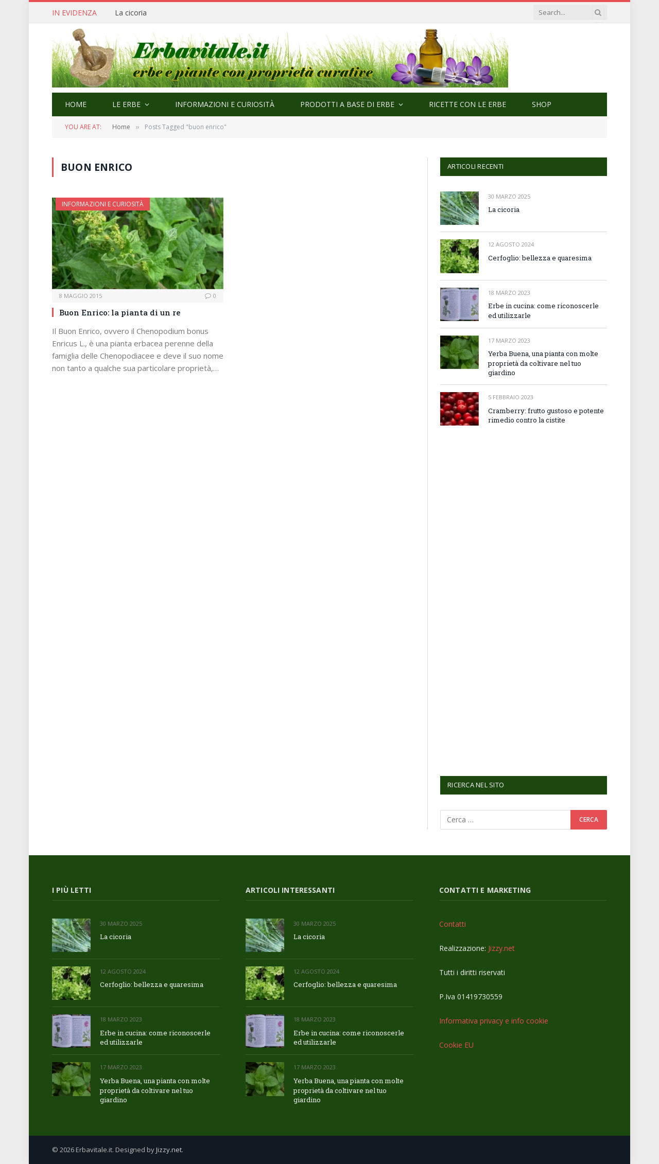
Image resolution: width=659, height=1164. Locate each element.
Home (75, 104)
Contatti (452, 924)
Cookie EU (456, 1045)
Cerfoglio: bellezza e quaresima (540, 257)
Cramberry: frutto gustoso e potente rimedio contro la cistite (546, 415)
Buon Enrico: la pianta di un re (119, 312)
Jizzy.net (501, 948)
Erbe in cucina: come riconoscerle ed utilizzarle (543, 310)
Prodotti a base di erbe (347, 104)
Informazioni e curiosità (224, 104)
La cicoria (131, 12)
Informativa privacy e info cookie (493, 1021)
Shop (541, 104)
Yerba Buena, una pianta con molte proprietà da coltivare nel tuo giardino (543, 363)
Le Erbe (126, 104)
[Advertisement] (517, 599)
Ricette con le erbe (467, 104)
